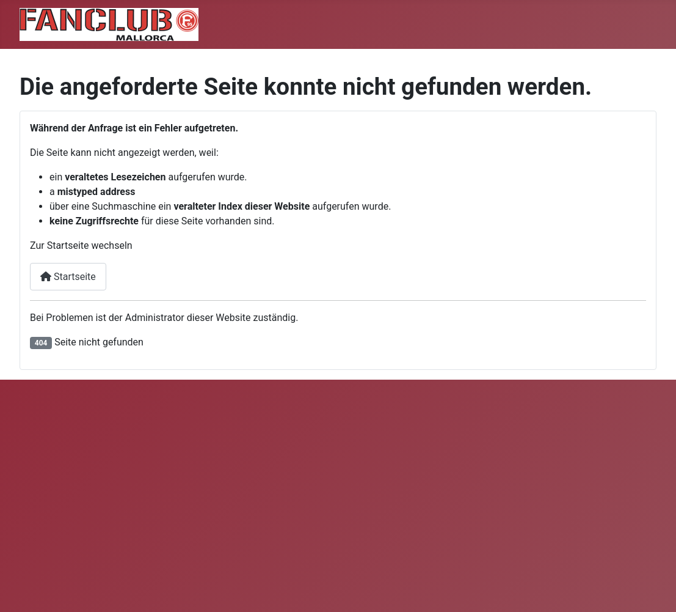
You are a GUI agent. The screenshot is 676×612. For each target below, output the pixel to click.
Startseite (68, 276)
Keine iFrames (274, 496)
